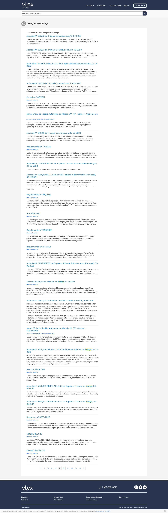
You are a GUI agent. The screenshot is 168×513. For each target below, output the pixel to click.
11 (59, 468)
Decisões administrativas (94, 497)
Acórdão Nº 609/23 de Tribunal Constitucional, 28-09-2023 (54, 50)
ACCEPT (107, 511)
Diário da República (32, 100)
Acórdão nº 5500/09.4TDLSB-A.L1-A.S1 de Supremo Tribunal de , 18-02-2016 (62, 350)
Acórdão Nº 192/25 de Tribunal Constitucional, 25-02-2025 (53, 83)
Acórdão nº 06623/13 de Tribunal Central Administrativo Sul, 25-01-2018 (59, 300)
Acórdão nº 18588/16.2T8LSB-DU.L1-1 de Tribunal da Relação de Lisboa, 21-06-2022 (62, 64)
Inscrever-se (140, 5)
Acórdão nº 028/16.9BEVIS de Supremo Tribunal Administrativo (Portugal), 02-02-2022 (62, 264)
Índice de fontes (91, 500)
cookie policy (100, 511)
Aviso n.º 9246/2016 (35, 369)
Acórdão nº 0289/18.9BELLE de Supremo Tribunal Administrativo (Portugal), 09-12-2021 (61, 176)
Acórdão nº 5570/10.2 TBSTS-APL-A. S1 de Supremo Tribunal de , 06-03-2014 (61, 387)
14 (72, 468)
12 (63, 468)
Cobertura (101, 5)
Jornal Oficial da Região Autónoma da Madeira (40, 119)
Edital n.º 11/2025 (34, 434)
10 (55, 468)
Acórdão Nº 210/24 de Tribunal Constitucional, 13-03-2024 (53, 133)
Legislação (24, 497)
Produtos (90, 5)
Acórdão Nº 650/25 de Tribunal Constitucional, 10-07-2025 (53, 36)
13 (67, 468)
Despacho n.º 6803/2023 (38, 417)
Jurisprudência (58, 497)
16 (80, 468)
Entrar (127, 5)
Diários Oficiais (58, 500)
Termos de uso (25, 507)
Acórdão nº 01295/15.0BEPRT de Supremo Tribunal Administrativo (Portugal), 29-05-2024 (61, 164)
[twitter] (136, 487)
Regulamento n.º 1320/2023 (39, 230)
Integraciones (115, 5)
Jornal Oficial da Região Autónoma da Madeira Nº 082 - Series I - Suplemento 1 (56, 329)
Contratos (24, 500)
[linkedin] (145, 487)
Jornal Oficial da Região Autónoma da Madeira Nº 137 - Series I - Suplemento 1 (62, 115)
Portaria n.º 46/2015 (35, 97)
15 (76, 468)
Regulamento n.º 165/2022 (38, 194)
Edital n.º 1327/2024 (35, 450)
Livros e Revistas (124, 497)
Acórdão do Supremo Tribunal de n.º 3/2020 (50, 282)
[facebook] (140, 487)
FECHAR (164, 511)
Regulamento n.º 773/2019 (38, 147)
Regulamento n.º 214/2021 (38, 247)
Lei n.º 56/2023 (33, 213)
